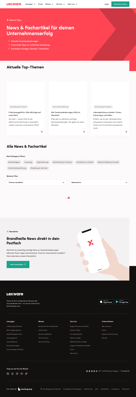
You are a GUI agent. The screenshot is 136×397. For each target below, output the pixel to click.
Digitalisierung (42, 162)
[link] (15, 294)
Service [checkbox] (73, 321)
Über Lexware (106, 326)
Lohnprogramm (12, 338)
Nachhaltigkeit (14, 162)
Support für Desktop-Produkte (80, 346)
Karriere (104, 338)
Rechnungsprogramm (14, 330)
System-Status (75, 330)
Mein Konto (74, 353)
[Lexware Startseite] (14, 4)
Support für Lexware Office (79, 326)
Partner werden (75, 338)
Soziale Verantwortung (110, 334)
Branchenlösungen (13, 346)
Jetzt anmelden (16, 264)
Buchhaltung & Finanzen (62, 162)
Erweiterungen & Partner (15, 349)
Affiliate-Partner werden (78, 342)
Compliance (115, 389)
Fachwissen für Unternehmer (48, 326)
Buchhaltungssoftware (14, 334)
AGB (96, 389)
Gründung (28, 162)
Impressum (125, 389)
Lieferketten (105, 389)
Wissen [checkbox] (41, 321)
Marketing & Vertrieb (39, 168)
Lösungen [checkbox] (10, 321)
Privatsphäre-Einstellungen (72, 389)
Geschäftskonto (12, 342)
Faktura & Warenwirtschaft (108, 162)
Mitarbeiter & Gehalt (84, 162)
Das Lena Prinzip (43, 342)
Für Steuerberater (76, 334)
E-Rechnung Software (14, 326)
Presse (104, 330)
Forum (72, 349)
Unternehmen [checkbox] (107, 321)
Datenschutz (88, 389)
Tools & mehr (42, 330)
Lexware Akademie (45, 334)
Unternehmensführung (17, 168)
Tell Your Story (43, 338)
